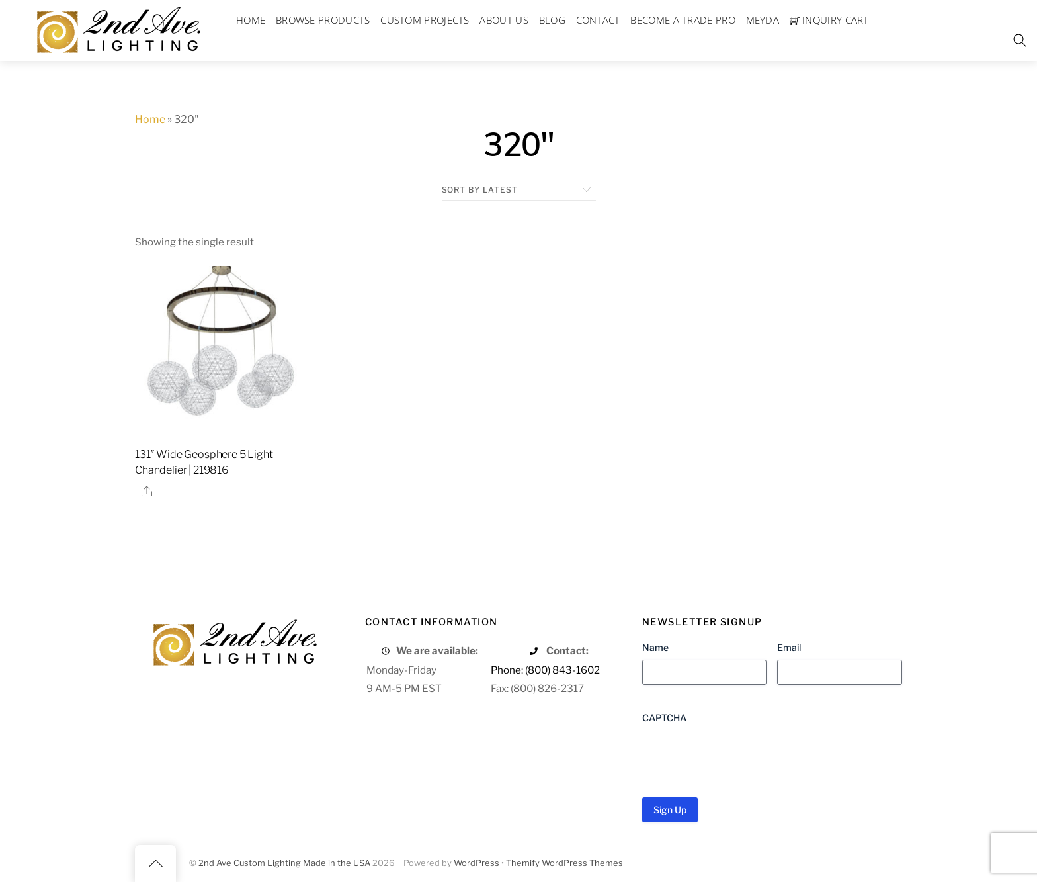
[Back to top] (155, 863)
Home (150, 119)
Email (789, 647)
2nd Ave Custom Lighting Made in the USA (284, 863)
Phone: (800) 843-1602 (545, 670)
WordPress (476, 863)
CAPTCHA (664, 717)
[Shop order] (519, 190)
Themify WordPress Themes (564, 863)
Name (655, 647)
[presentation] (742, 755)
